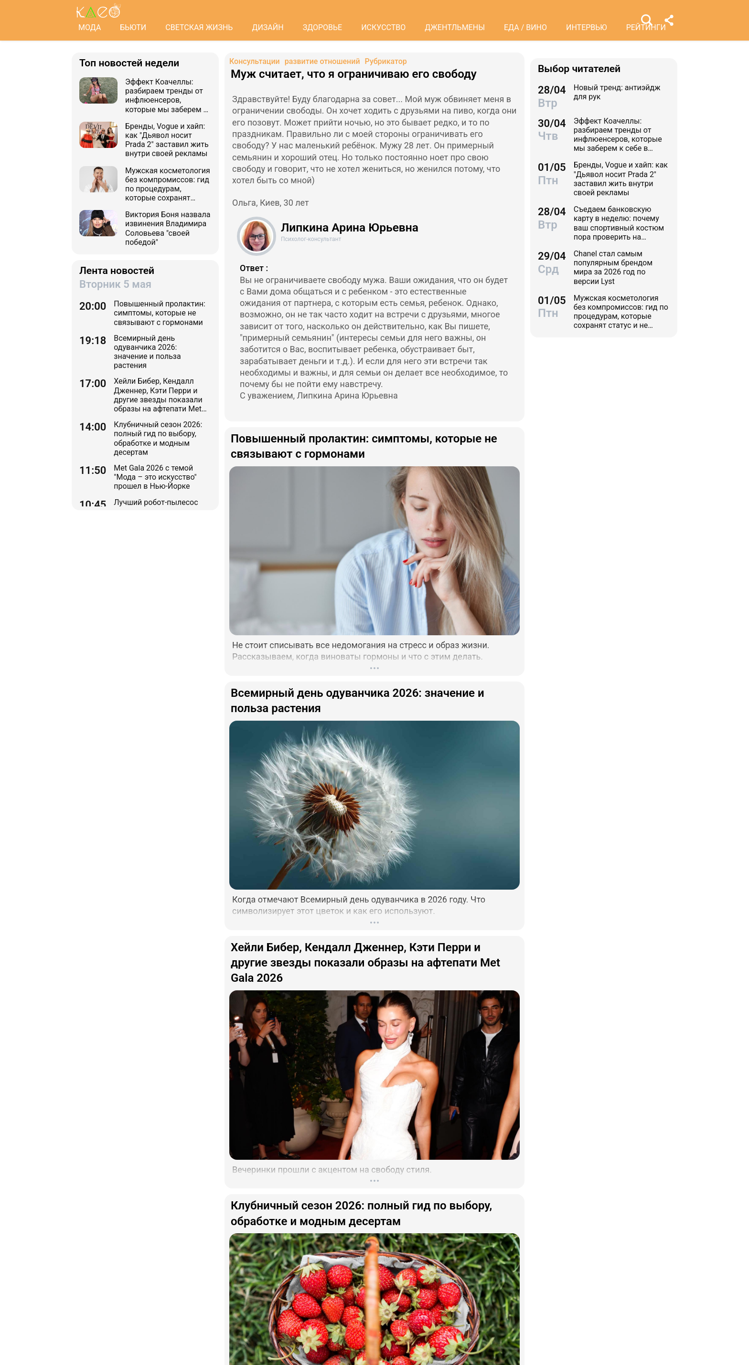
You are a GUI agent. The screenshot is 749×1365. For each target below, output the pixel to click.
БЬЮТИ (133, 27)
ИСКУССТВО (383, 27)
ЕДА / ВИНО (525, 27)
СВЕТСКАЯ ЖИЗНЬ (199, 27)
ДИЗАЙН (267, 27)
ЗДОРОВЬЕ (322, 27)
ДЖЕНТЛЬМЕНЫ (455, 27)
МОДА (89, 27)
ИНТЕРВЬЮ (586, 27)
